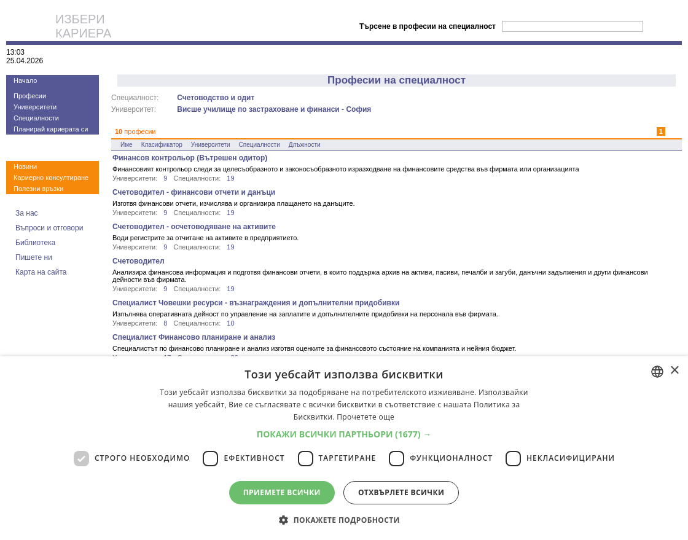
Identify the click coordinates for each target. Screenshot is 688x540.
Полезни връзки (38, 188)
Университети (35, 107)
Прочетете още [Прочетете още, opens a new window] (365, 417)
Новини (25, 166)
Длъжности (305, 144)
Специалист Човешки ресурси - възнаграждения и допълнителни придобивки (255, 303)
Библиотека (35, 242)
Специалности (36, 118)
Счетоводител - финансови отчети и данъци (193, 192)
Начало (25, 80)
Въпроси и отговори (49, 228)
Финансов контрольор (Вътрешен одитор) (189, 158)
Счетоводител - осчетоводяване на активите (194, 226)
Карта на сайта (41, 272)
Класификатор (161, 144)
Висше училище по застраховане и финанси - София (274, 109)
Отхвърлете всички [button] (401, 492)
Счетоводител (138, 261)
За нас (26, 213)
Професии (30, 96)
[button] (344, 434)
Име (126, 144)
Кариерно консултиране (51, 177)
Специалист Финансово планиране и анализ (193, 337)
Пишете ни (33, 257)
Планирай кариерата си (51, 129)
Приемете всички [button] (282, 492)
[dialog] (344, 448)
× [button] (674, 370)
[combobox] (657, 372)
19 (230, 178)
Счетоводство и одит (215, 97)
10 (230, 323)
